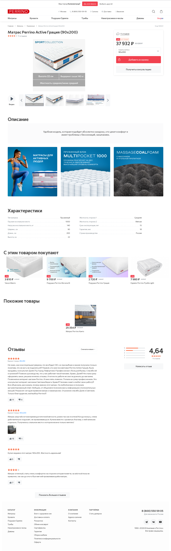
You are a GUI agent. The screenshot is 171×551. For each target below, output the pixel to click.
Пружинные (31, 26)
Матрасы (12, 18)
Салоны (95, 11)
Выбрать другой (106, 4)
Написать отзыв (144, 366)
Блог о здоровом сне (43, 514)
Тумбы (84, 18)
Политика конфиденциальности (47, 538)
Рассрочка (38, 521)
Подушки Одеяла (59, 18)
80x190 (22, 361)
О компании (73, 514)
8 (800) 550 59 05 (152, 510)
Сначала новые (87, 349)
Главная (10, 26)
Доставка (107, 11)
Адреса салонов (74, 517)
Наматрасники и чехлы (112, 18)
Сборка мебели (40, 535)
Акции (160, 18)
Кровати (34, 18)
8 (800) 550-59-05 (79, 11)
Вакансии (120, 11)
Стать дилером (95, 514)
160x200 (23, 413)
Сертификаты (39, 528)
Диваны (140, 18)
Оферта (37, 542)
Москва (63, 11)
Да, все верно (90, 4)
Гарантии (38, 531)
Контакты (72, 521)
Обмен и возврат (41, 524)
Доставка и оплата (42, 517)
